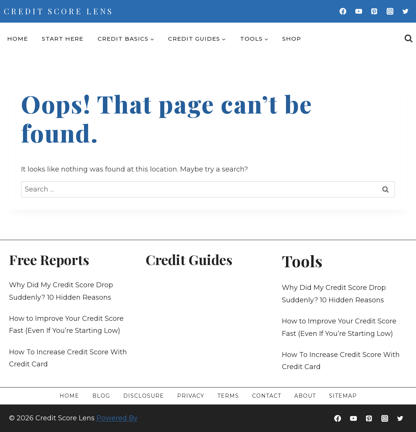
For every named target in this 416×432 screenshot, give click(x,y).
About (305, 395)
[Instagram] (390, 11)
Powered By (117, 418)
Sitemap (343, 395)
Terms (228, 395)
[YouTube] (359, 11)
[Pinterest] (374, 11)
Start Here (62, 38)
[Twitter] (405, 11)
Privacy (190, 395)
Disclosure (143, 395)
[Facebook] (343, 11)
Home (17, 38)
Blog (101, 395)
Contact (266, 395)
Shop (291, 38)
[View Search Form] (408, 38)
